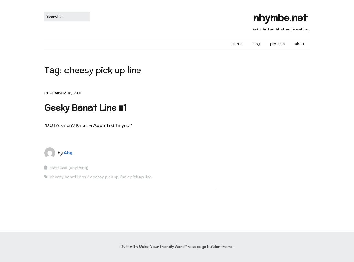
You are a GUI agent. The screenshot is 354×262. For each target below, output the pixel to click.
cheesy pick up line (108, 177)
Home (237, 43)
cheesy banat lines (68, 177)
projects (277, 43)
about (300, 43)
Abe (68, 153)
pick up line (140, 177)
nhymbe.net (280, 17)
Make (144, 246)
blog (256, 43)
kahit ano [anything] (69, 167)
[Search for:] (67, 16)
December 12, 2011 (63, 92)
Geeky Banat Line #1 (85, 108)
